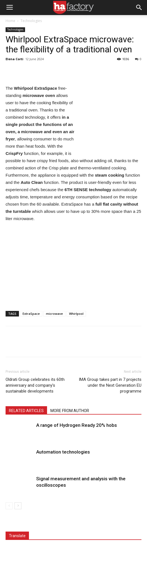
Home (10, 20)
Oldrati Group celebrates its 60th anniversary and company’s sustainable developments (35, 385)
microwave (54, 313)
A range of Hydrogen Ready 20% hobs (76, 425)
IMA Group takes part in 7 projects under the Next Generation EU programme (110, 385)
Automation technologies (63, 452)
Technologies (31, 20)
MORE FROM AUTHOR (69, 410)
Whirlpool (76, 313)
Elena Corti (14, 59)
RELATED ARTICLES (26, 410)
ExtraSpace (31, 313)
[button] (139, 7)
